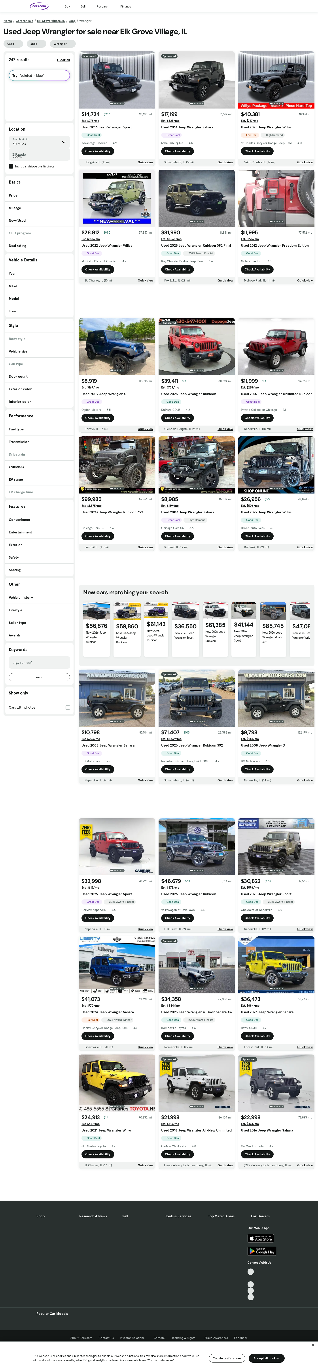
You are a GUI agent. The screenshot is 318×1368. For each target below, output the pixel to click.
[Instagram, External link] (251, 1290)
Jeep (72, 21)
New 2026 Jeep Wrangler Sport (184, 635)
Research (103, 6)
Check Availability (97, 151)
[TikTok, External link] (251, 1272)
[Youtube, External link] (251, 1284)
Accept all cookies (267, 1358)
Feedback (241, 1338)
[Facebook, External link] (251, 1278)
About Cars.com (81, 1338)
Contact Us (106, 1338)
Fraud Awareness (216, 1338)
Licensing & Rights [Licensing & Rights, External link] (184, 1338)
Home (8, 21)
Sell (83, 6)
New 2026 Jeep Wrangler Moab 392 (272, 637)
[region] (159, 1354)
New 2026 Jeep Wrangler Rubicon (96, 637)
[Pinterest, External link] (251, 1297)
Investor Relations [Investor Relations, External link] (134, 1338)
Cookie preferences (227, 1358)
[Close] (313, 1345)
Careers (159, 1338)
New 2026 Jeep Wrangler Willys (302, 635)
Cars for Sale (24, 21)
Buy (67, 6)
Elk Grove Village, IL (51, 21)
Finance (125, 6)
